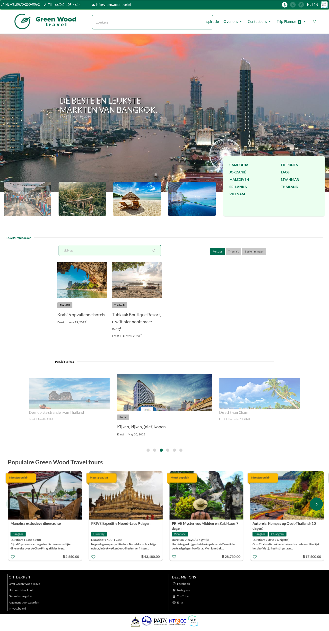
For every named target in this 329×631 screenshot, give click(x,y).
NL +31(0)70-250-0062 (22, 4)
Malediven (239, 179)
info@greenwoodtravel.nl (113, 5)
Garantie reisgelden (21, 596)
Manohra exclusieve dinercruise (35, 523)
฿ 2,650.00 (70, 556)
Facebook (183, 584)
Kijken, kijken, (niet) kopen (141, 426)
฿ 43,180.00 (150, 556)
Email (180, 602)
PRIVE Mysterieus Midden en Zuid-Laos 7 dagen (205, 524)
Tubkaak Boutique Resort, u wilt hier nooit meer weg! (136, 321)
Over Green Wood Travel (25, 584)
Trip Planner (292, 21)
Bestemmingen (254, 251)
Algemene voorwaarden (24, 602)
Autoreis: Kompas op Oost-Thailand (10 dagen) (284, 524)
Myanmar (290, 179)
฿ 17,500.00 (312, 556)
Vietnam (237, 194)
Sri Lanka (238, 187)
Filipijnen (289, 165)
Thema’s (233, 251)
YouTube (183, 596)
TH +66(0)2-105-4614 (64, 5)
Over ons (233, 21)
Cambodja (238, 165)
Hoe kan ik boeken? (21, 590)
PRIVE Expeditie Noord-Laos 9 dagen (120, 523)
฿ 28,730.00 (231, 556)
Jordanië (237, 172)
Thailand (289, 187)
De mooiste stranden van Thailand (56, 412)
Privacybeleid (17, 608)
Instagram (183, 590)
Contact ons (260, 21)
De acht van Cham (233, 412)
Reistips (217, 251)
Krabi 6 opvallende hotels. (81, 314)
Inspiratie (211, 21)
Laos (285, 172)
